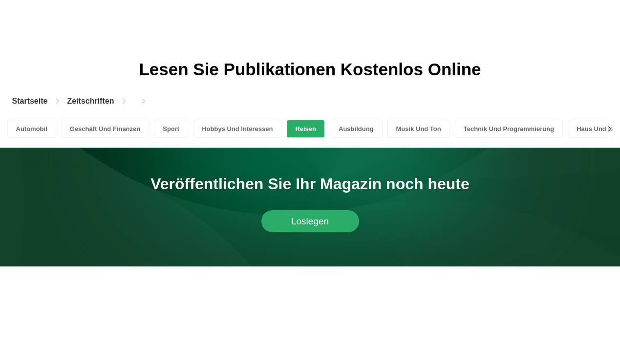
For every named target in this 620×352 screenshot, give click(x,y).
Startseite (30, 101)
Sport (171, 128)
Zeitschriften (90, 101)
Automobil (31, 128)
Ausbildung (356, 128)
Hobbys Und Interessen (237, 128)
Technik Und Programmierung (509, 128)
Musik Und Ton (418, 128)
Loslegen (310, 221)
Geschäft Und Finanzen (105, 128)
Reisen (305, 128)
